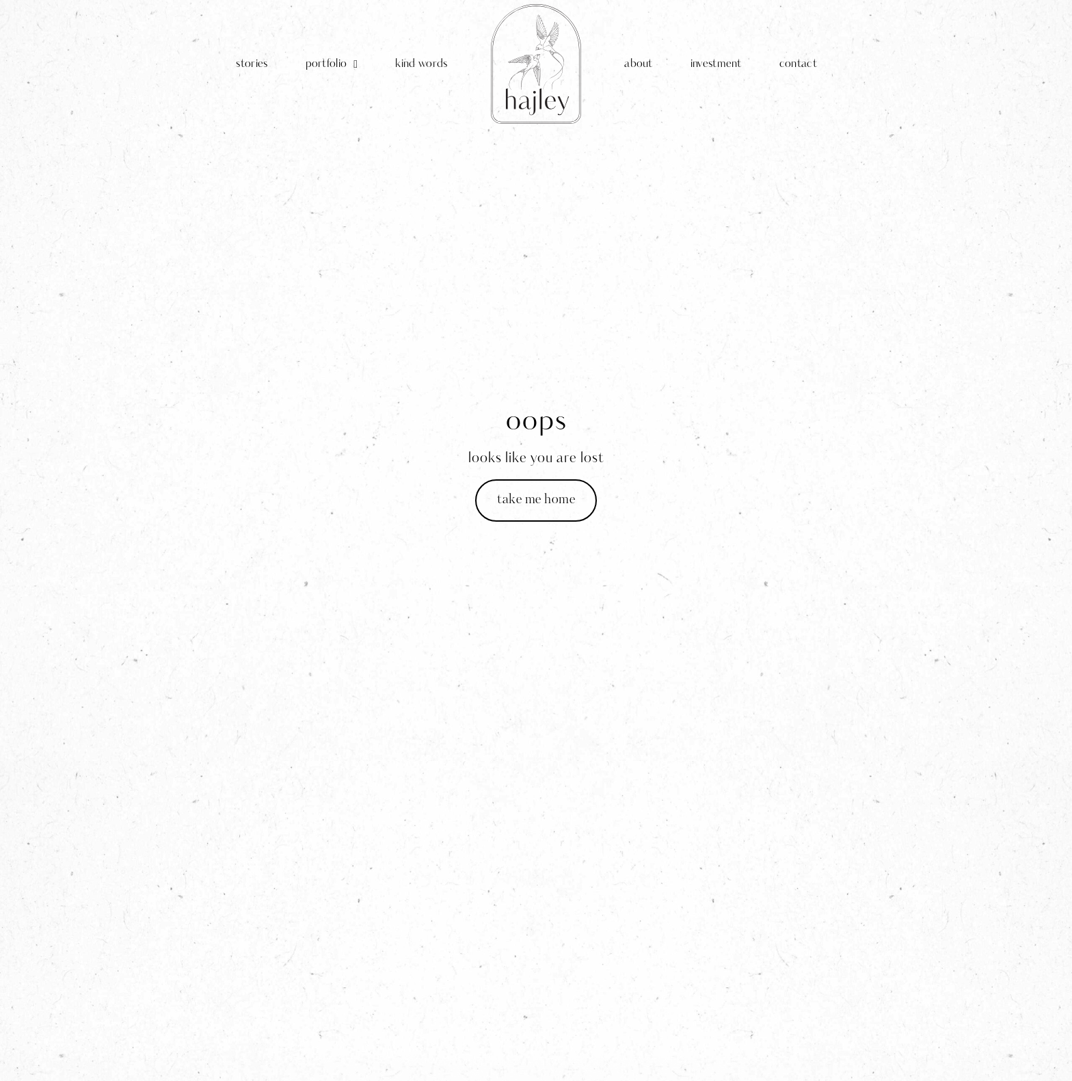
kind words (421, 64)
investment (716, 64)
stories (251, 64)
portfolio (332, 64)
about (638, 64)
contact (798, 64)
